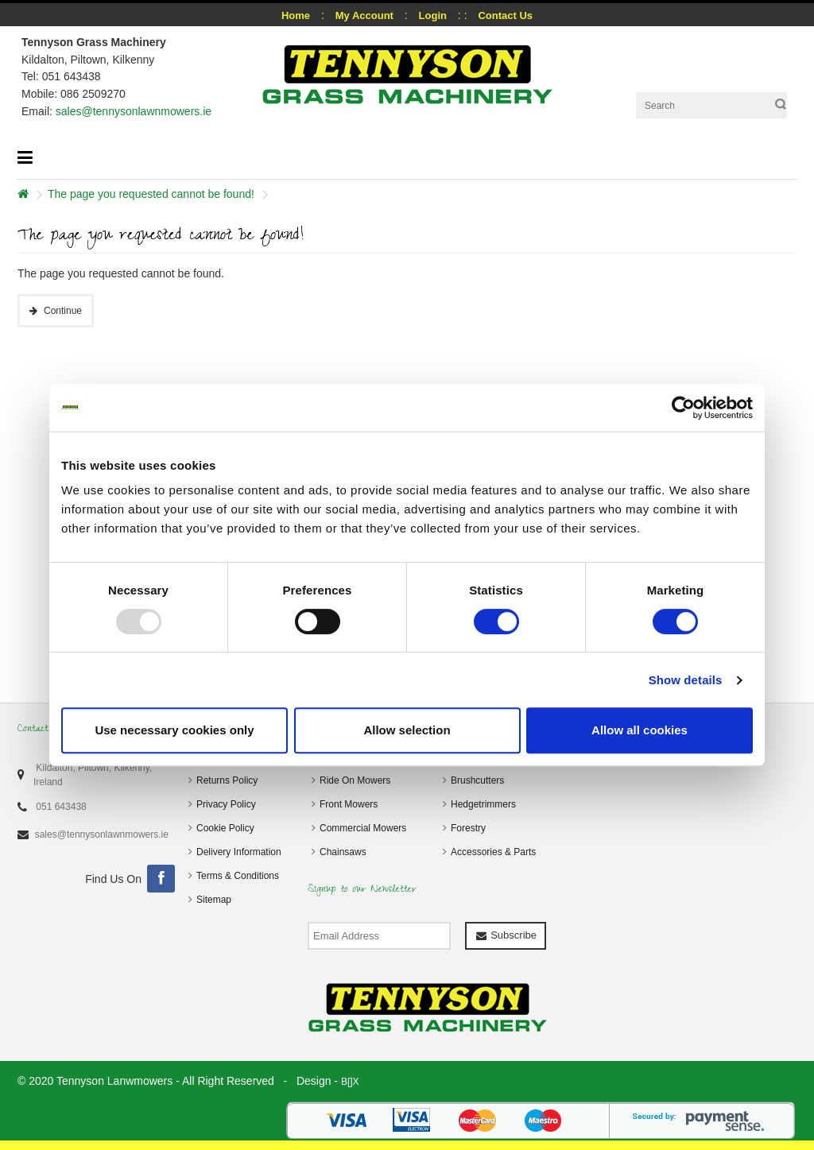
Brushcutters (477, 780)
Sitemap (213, 899)
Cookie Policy (225, 828)
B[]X (350, 1081)
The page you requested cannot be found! (151, 194)
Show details (686, 680)
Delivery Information (238, 852)
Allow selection (406, 730)
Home (295, 15)
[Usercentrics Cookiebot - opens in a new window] (683, 408)
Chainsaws (343, 852)
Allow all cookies (639, 730)
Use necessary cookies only (174, 730)
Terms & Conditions (237, 875)
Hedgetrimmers (483, 804)
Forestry (468, 828)
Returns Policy (227, 780)
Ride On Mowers (355, 780)
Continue (63, 310)
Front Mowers (349, 804)
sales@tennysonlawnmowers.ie (133, 111)
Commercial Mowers (363, 828)
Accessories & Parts (493, 852)
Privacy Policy (226, 804)
